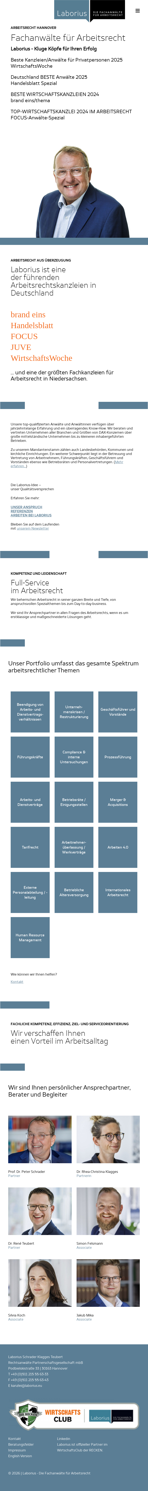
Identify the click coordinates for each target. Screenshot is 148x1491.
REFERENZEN (22, 511)
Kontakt (14, 1439)
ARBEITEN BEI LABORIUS (31, 515)
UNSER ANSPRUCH (26, 507)
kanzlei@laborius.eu (26, 1386)
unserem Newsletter (33, 528)
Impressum (17, 1450)
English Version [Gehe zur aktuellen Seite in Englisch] (20, 1456)
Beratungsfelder (21, 1444)
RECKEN (95, 1450)
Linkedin (63, 1439)
